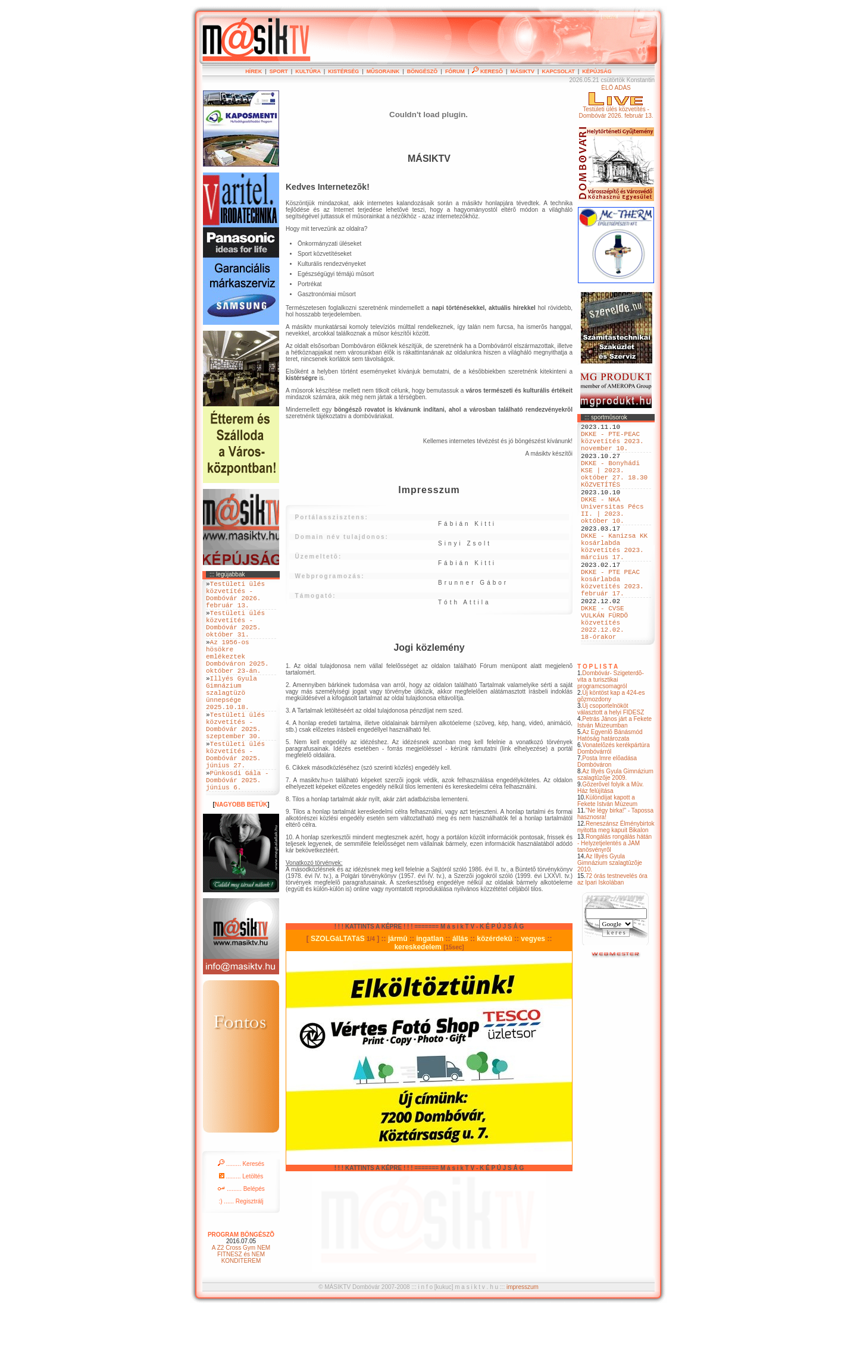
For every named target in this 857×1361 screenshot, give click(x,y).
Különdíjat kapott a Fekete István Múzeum (607, 854)
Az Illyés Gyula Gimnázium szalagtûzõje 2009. (615, 828)
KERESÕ (487, 71)
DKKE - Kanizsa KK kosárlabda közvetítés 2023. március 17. (614, 577)
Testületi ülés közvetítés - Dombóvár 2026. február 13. (235, 598)
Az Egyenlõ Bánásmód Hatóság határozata (610, 788)
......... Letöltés (241, 1228)
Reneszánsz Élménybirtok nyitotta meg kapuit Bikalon (616, 880)
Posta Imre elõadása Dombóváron (607, 814)
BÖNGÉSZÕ (422, 71)
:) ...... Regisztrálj (240, 1253)
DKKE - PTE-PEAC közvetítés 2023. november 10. (612, 445)
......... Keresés (241, 1215)
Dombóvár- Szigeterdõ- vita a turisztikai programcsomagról (610, 733)
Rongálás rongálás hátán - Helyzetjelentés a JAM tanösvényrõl (614, 897)
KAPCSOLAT (558, 71)
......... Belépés (241, 1240)
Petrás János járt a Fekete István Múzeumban (614, 775)
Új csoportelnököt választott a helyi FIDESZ (610, 762)
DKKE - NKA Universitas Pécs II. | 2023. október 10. (612, 532)
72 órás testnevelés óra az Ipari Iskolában (612, 932)
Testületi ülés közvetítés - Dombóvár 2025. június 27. (235, 798)
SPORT (279, 71)
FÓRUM (455, 71)
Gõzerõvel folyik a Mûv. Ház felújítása (610, 841)
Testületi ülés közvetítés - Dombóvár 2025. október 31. (235, 635)
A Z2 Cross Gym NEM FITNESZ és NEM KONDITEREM (241, 1306)
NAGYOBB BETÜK (241, 856)
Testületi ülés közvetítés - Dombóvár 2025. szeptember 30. (235, 761)
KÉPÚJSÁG (597, 71)
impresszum (522, 1338)
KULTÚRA (308, 71)
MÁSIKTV (522, 71)
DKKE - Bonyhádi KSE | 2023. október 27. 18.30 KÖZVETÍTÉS (614, 486)
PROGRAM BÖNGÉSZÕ (241, 1286)
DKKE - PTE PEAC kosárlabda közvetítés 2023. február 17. (612, 622)
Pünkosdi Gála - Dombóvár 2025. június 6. (237, 829)
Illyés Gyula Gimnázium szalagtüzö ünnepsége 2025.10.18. (231, 720)
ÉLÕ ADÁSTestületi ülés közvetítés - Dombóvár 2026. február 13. (615, 101)
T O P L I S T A (597, 720)
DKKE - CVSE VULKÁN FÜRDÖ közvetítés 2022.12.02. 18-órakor (604, 672)
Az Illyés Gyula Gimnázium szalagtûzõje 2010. (609, 916)
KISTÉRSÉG (343, 71)
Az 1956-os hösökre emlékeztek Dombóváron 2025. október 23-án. (237, 675)
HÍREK (253, 71)
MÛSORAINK (383, 71)
